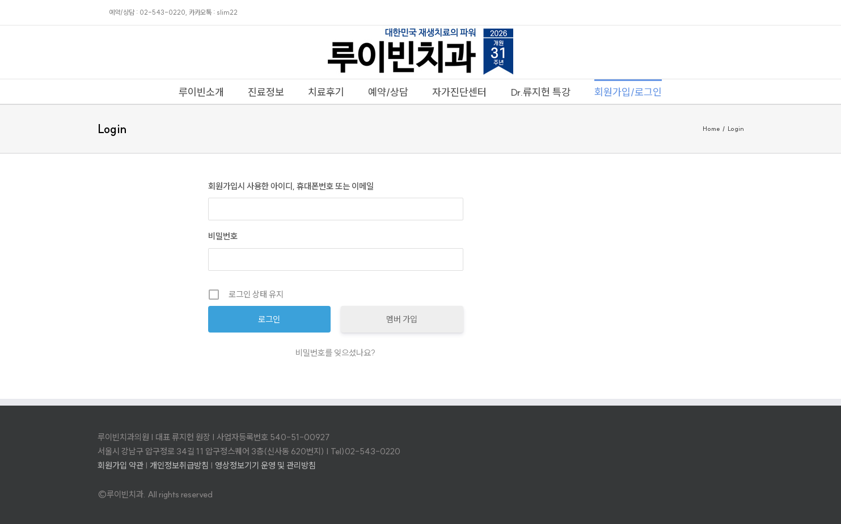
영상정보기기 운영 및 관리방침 (265, 465)
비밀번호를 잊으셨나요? (335, 352)
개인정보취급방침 (179, 465)
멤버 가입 (401, 319)
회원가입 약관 (120, 465)
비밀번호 (223, 236)
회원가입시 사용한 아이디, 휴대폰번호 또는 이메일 (291, 186)
